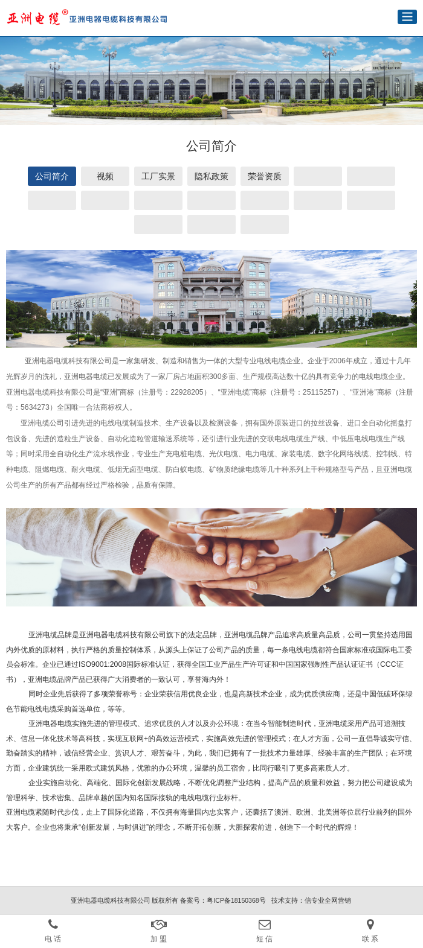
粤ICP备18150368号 (236, 900)
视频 (105, 176)
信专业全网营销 (328, 900)
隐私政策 (211, 176)
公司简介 (52, 176)
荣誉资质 (265, 176)
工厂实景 (158, 176)
